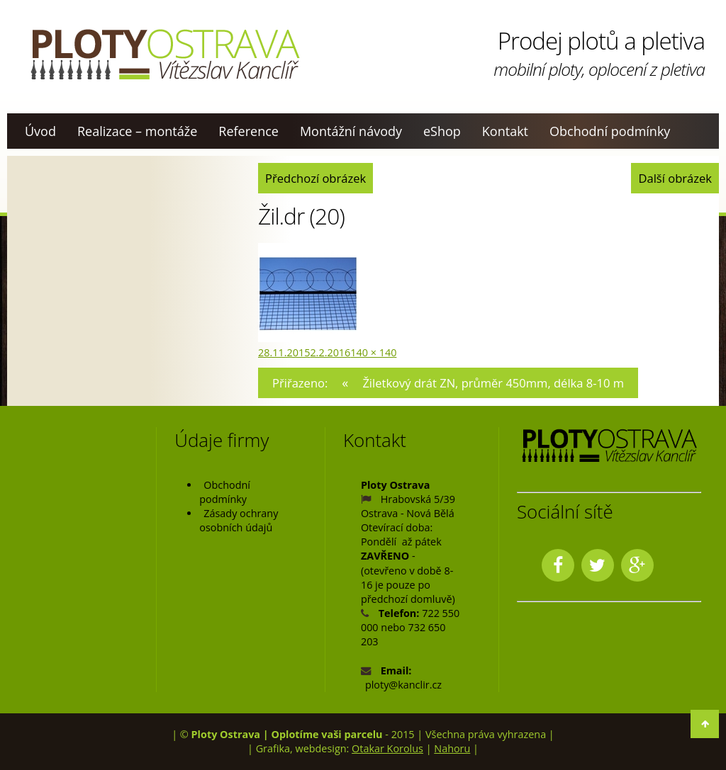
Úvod (40, 131)
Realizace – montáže (137, 131)
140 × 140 (373, 352)
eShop (442, 131)
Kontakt (505, 131)
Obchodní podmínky (609, 131)
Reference (248, 131)
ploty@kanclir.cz (403, 684)
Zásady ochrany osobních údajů (238, 520)
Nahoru (452, 748)
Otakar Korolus (387, 748)
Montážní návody (351, 131)
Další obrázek (675, 178)
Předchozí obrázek (315, 178)
